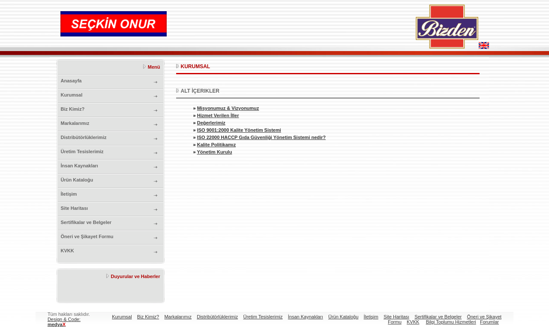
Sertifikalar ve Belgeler (86, 222)
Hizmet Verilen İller (218, 115)
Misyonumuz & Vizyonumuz (228, 108)
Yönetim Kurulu (214, 151)
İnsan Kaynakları (79, 165)
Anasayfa (71, 80)
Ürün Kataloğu (77, 179)
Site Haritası (74, 208)
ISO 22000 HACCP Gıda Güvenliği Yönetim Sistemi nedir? (261, 137)
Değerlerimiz (211, 122)
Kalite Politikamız (216, 144)
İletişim (69, 194)
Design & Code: (64, 322)
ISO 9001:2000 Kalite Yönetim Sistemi (239, 130)
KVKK (67, 250)
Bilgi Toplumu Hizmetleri (451, 321)
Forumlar (489, 321)
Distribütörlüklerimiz (84, 137)
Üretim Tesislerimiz (82, 151)
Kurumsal (72, 94)
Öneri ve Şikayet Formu (87, 236)
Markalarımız (75, 123)
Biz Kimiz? (73, 109)
